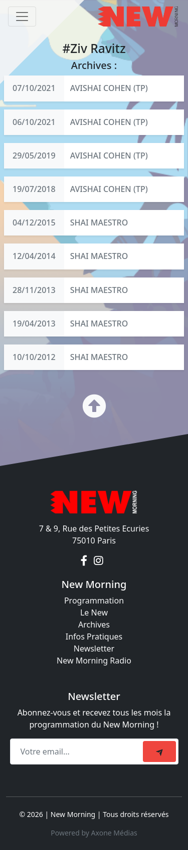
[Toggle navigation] (22, 16)
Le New (94, 612)
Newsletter (94, 648)
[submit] (159, 751)
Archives (94, 624)
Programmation (94, 600)
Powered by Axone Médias (94, 833)
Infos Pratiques (94, 636)
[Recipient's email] (78, 751)
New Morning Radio (94, 660)
